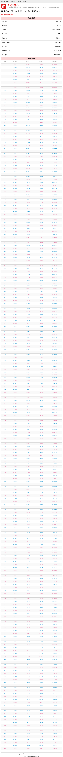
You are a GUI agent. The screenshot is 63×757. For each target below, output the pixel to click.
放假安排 (18, 1)
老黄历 (7, 1)
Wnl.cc (31, 754)
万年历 (3, 1)
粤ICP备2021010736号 (34, 756)
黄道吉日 (13, 1)
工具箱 (24, 1)
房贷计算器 (13, 5)
